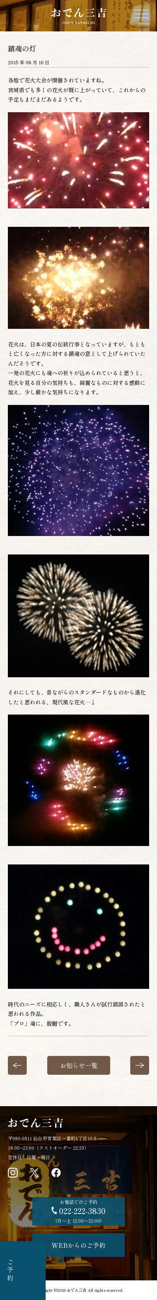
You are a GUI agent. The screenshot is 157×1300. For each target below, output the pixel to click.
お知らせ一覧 (79, 1065)
